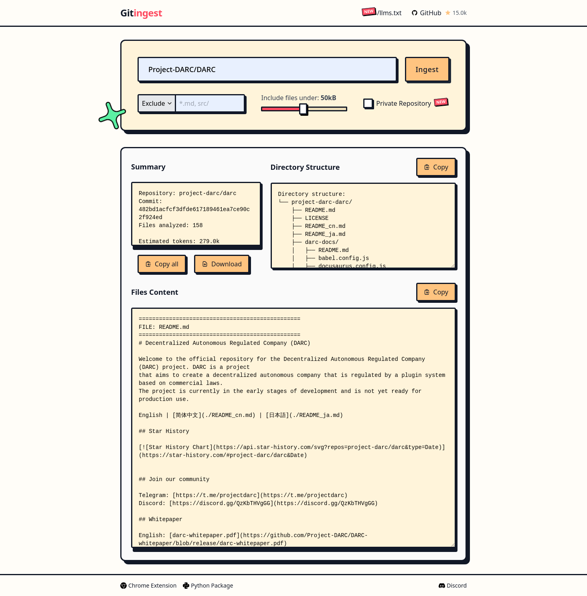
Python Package (208, 585)
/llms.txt (381, 12)
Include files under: (298, 97)
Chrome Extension (148, 585)
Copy (436, 167)
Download (222, 264)
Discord (453, 585)
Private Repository (397, 103)
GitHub (426, 12)
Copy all (161, 264)
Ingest (427, 69)
